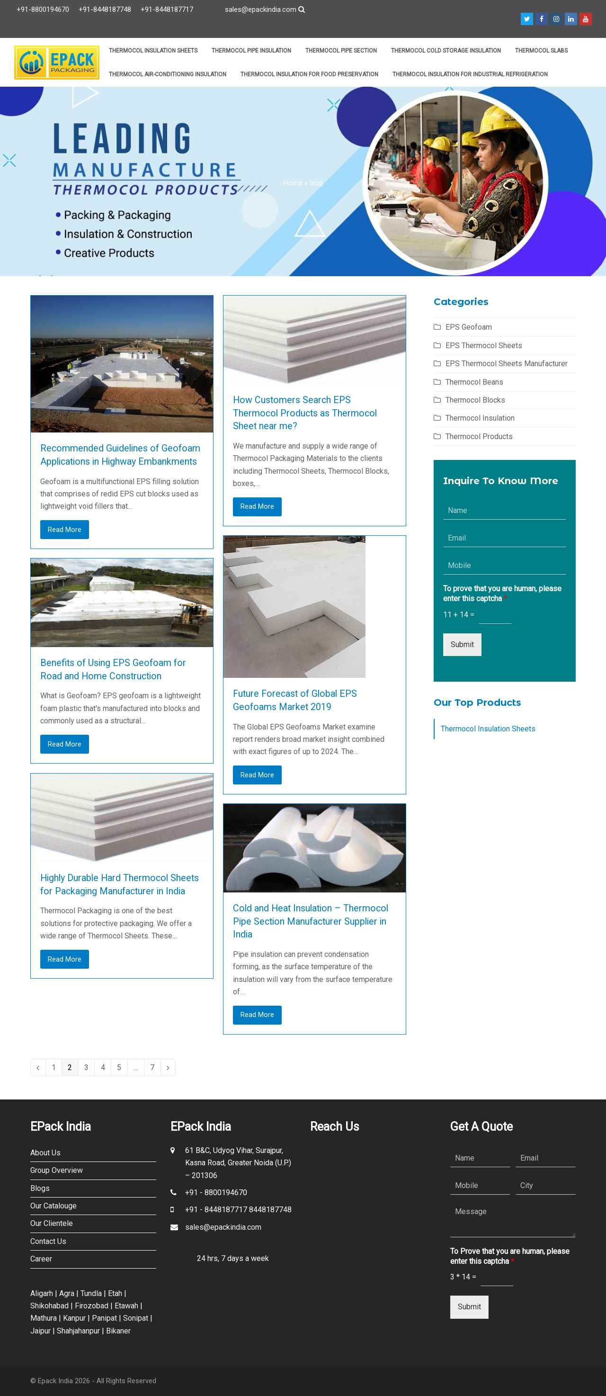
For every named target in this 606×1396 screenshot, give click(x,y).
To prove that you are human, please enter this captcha (502, 593)
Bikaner (118, 1330)
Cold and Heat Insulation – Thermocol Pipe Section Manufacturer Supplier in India (310, 921)
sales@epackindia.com (260, 9)
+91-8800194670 (43, 9)
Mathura (43, 1318)
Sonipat (135, 1318)
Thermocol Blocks (475, 400)
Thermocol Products (479, 436)
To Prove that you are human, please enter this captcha (510, 1256)
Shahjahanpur (78, 1330)
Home (293, 183)
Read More (64, 529)
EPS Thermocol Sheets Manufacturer (507, 363)
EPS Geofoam (469, 327)
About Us (45, 1152)
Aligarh (41, 1293)
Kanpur (74, 1318)
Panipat (104, 1318)
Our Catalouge (53, 1205)
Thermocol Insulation (480, 418)
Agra (66, 1293)
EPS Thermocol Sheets (484, 345)
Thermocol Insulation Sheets (488, 728)
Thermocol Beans (474, 382)
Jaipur (40, 1330)
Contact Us (48, 1241)
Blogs (40, 1188)
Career (41, 1258)
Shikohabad (49, 1305)
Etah (115, 1293)
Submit (462, 644)
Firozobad (91, 1305)
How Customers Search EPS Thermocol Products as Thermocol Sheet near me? (305, 413)
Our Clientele (51, 1223)
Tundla (91, 1293)
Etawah (126, 1305)
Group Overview (56, 1170)
